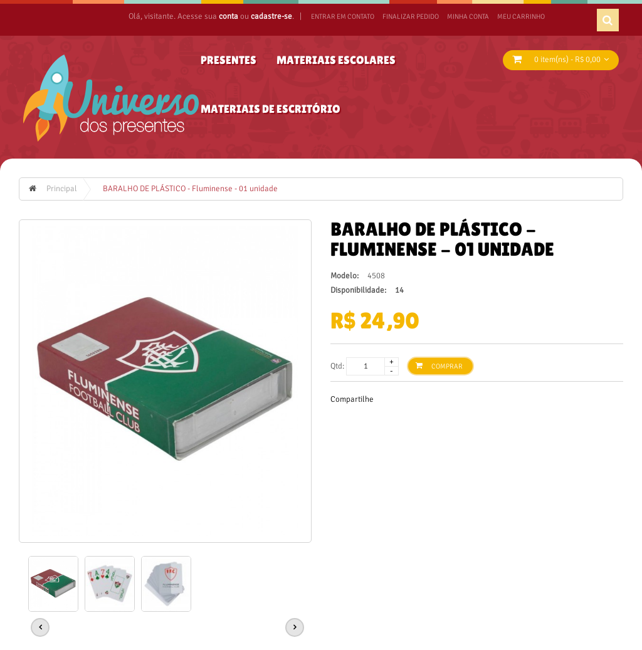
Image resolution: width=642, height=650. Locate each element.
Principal (61, 189)
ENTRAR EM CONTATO (342, 17)
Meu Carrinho (521, 17)
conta (228, 16)
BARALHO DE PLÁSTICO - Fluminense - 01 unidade (190, 189)
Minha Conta (468, 17)
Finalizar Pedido (410, 17)
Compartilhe (352, 399)
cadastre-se (271, 16)
